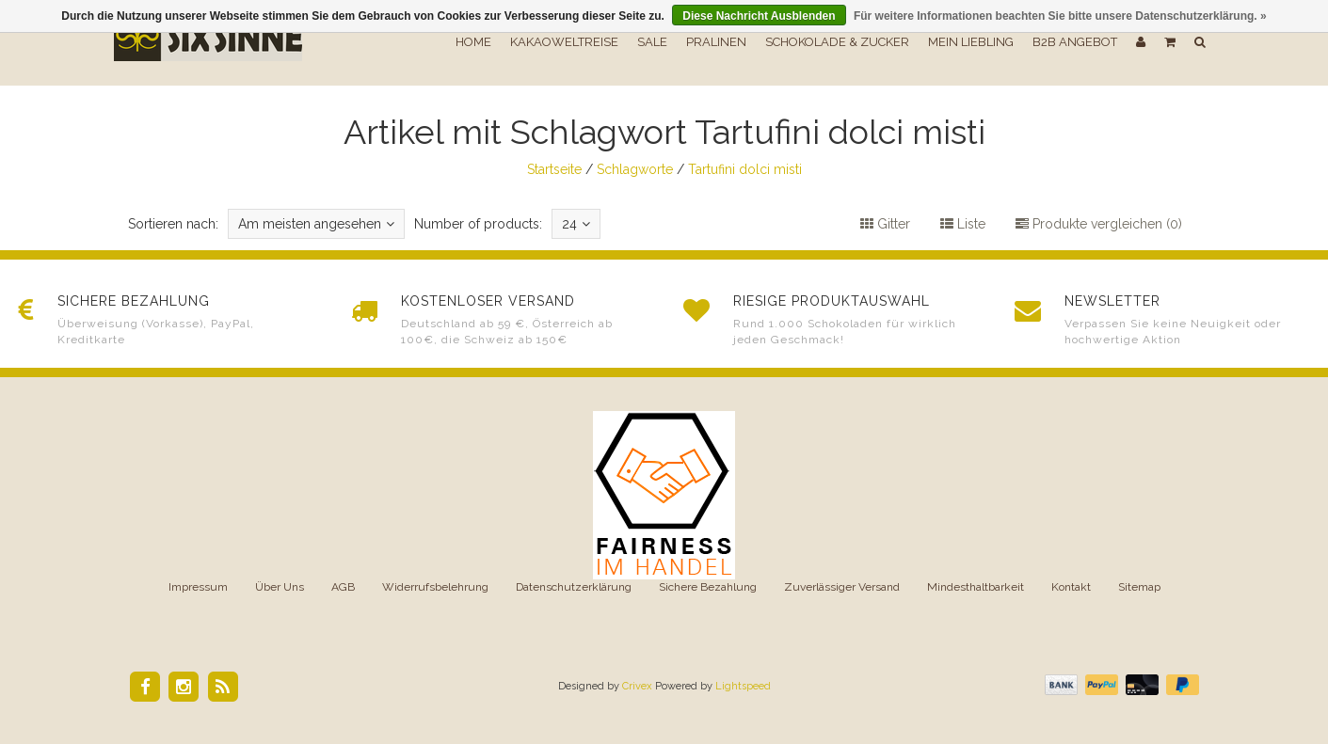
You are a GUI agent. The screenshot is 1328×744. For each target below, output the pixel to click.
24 (576, 223)
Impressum (198, 587)
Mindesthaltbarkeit (975, 587)
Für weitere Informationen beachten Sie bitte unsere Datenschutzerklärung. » (1060, 16)
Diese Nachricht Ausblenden (758, 16)
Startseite (554, 169)
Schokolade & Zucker (837, 42)
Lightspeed (743, 686)
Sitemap (1139, 587)
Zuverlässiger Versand (842, 587)
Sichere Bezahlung (708, 587)
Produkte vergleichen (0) (1099, 223)
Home (473, 42)
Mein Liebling (971, 42)
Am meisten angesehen (316, 223)
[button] (1170, 42)
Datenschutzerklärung (574, 587)
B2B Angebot (1074, 42)
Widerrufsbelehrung (435, 587)
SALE (652, 42)
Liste (962, 223)
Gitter (885, 223)
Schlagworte (635, 169)
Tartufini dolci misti (745, 169)
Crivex (637, 686)
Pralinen (716, 42)
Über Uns (279, 587)
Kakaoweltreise (564, 42)
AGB (343, 587)
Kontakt (1071, 587)
